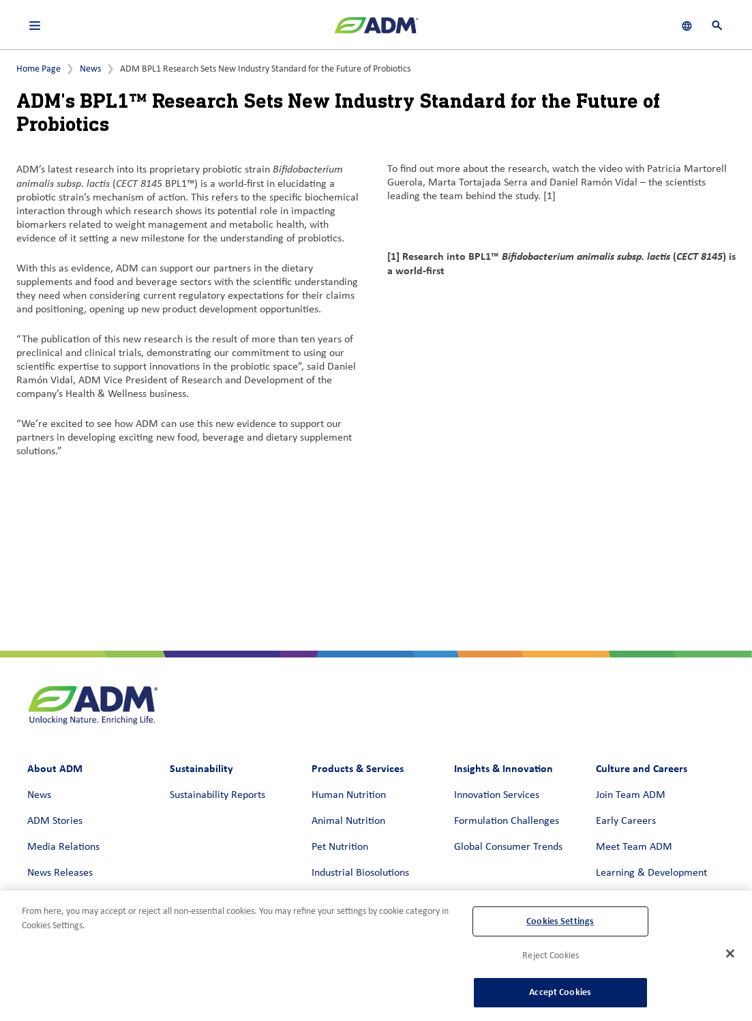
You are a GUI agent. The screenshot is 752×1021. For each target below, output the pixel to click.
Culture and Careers (641, 768)
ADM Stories (54, 821)
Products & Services (358, 768)
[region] (376, 956)
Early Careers (626, 821)
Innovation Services (496, 795)
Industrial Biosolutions (360, 873)
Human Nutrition (349, 795)
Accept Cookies (560, 992)
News (90, 69)
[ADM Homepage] (376, 30)
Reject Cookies (550, 956)
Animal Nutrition (348, 821)
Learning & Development (651, 873)
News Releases (60, 873)
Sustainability (201, 768)
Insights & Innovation (503, 768)
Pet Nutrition (340, 847)
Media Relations (63, 847)
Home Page (38, 69)
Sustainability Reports (217, 795)
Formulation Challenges (506, 821)
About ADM (54, 768)
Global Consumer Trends (508, 847)
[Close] (730, 953)
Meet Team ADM (634, 847)
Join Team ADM (630, 795)
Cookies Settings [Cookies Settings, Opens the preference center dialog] (560, 921)
